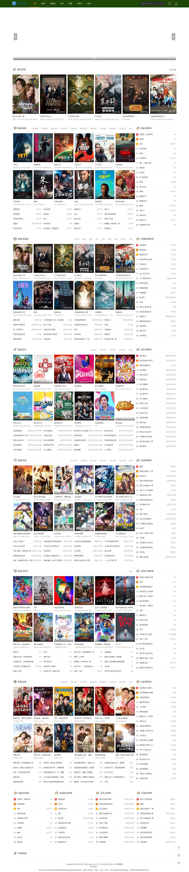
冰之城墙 (16, 497)
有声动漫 (112, 461)
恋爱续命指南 (27, 782)
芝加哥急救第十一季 (88, 339)
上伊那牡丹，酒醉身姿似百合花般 (66, 497)
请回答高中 (58, 423)
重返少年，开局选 (156, 716)
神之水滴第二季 (18, 116)
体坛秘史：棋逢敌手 (58, 228)
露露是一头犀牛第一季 (88, 661)
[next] (173, 36)
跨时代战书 (156, 375)
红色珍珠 (58, 339)
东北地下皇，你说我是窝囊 (119, 767)
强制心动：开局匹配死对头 (119, 777)
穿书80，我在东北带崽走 (58, 763)
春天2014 (156, 187)
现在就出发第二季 (156, 441)
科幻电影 (64, 128)
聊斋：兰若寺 (88, 657)
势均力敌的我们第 (115, 804)
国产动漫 (73, 461)
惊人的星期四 (58, 440)
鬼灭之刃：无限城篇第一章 (88, 652)
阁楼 (156, 191)
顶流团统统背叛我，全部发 (88, 767)
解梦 (156, 206)
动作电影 (34, 128)
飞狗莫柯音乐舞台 (156, 547)
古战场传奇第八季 (81, 312)
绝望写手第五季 (27, 325)
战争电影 (93, 128)
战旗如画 (156, 245)
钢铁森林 (119, 312)
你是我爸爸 (74, 828)
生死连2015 (156, 269)
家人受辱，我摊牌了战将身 (88, 777)
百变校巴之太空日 (156, 543)
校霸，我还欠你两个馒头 (125, 755)
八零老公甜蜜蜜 (121, 718)
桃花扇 (156, 168)
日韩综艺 (112, 350)
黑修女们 (156, 196)
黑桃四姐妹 (156, 712)
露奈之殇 (27, 320)
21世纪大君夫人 (46, 116)
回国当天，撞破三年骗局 (88, 772)
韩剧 (109, 239)
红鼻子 (156, 528)
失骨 (88, 329)
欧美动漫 (103, 461)
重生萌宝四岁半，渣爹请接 (58, 767)
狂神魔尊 (156, 828)
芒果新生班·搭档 (156, 437)
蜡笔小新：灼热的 (156, 596)
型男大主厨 (156, 403)
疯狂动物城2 (38, 644)
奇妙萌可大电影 (58, 666)
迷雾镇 (88, 223)
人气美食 (119, 450)
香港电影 (112, 128)
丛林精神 (119, 652)
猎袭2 (156, 139)
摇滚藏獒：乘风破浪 (102, 644)
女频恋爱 (64, 682)
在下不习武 (119, 772)
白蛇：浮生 (88, 671)
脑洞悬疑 (93, 682)
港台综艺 (103, 350)
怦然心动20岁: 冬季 (27, 440)
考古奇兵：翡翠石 (156, 606)
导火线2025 (27, 228)
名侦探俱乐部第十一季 (88, 440)
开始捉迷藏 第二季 (27, 435)
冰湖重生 (98, 312)
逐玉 (74, 813)
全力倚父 (156, 735)
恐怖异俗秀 (33, 813)
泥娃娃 (58, 214)
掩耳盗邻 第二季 (119, 339)
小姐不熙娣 (27, 450)
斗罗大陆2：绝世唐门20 (27, 551)
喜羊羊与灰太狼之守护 (119, 671)
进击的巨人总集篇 (156, 591)
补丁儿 (118, 644)
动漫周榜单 (146, 460)
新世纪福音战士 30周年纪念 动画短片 (130, 607)
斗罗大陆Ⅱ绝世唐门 (119, 541)
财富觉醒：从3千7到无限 (58, 560)
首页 (35, 3)
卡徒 (156, 509)
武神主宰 (156, 476)
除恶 (156, 182)
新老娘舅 (37, 386)
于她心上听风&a (156, 773)
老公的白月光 (156, 759)
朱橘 (35, 201)
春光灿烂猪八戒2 (156, 259)
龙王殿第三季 (156, 504)
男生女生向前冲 (19, 386)
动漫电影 (122, 128)
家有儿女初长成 (156, 307)
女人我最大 (58, 450)
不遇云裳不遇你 (58, 329)
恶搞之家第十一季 (156, 471)
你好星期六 (88, 435)
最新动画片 (23, 571)
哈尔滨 (156, 172)
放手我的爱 (156, 764)
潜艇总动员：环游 (156, 658)
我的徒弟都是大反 (156, 813)
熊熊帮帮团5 (88, 556)
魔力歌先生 (119, 431)
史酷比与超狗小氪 (156, 577)
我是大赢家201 (156, 365)
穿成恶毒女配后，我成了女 (88, 763)
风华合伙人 (17, 423)
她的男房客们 (156, 702)
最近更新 (21, 69)
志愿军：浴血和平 (156, 134)
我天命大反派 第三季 (88, 560)
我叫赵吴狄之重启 (58, 334)
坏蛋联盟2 (33, 804)
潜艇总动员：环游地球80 (27, 657)
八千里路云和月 (73, 116)
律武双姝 (57, 755)
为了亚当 (98, 165)
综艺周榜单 (146, 349)
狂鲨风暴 (119, 165)
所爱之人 (119, 320)
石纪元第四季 (39, 534)
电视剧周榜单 (147, 239)
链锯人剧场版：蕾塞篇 (119, 657)
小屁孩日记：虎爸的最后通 (27, 661)
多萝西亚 (27, 209)
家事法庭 (156, 250)
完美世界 (58, 551)
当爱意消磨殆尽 (156, 726)
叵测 (119, 325)
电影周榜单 (146, 128)
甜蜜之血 (57, 312)
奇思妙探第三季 (19, 312)
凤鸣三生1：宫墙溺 (102, 718)
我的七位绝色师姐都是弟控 (58, 782)
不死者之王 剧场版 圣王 (27, 666)
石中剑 (156, 649)
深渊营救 (37, 165)
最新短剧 (22, 682)
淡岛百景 (57, 534)
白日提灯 (98, 116)
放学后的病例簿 (156, 837)
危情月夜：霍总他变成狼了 (85, 718)
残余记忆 (156, 215)
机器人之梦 (27, 671)
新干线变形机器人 (156, 644)
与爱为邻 (16, 755)
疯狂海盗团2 (79, 644)
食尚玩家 (119, 423)
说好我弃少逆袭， (156, 688)
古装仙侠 (112, 682)
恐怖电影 (73, 128)
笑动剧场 (78, 386)
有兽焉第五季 (119, 556)
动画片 (79, 3)
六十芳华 (156, 707)
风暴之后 (156, 721)
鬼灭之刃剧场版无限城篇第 (119, 661)
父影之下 (78, 165)
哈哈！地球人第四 (156, 533)
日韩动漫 (83, 461)
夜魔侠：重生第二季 (119, 223)
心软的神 (88, 334)
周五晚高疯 (27, 445)
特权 (35, 312)
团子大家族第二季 (156, 485)
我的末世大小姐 (156, 495)
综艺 (62, 3)
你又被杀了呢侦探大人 (58, 556)
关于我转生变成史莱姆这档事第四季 (108, 497)
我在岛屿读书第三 (156, 360)
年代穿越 (83, 682)
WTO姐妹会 (58, 431)
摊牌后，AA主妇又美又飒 (88, 782)
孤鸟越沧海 (156, 754)
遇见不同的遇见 (119, 214)
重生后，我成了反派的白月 (27, 767)
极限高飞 (156, 615)
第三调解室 (99, 386)
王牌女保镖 (58, 201)
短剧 (89, 3)
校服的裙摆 (156, 288)
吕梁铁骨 (33, 823)
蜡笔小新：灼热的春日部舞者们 (25, 644)
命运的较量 (156, 769)
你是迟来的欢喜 (27, 334)
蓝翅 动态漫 (156, 557)
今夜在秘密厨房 (88, 320)
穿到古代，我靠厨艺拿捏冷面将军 (46, 755)
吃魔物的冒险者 (101, 534)
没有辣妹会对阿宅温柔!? (58, 541)
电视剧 (52, 3)
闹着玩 (88, 445)
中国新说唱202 (156, 427)
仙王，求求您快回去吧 (27, 772)
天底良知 (156, 264)
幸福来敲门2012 (60, 386)
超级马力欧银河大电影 (21, 607)
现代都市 (103, 682)
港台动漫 (93, 461)
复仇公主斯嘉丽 (101, 607)
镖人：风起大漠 (156, 163)
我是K (27, 223)
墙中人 (119, 209)
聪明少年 (156, 331)
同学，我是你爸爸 (61, 718)
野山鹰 (156, 297)
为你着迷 (156, 335)
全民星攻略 (27, 431)
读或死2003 (156, 823)
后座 (156, 153)
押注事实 (78, 423)
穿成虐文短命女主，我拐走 (119, 763)
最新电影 (22, 128)
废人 (58, 219)
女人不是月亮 (156, 274)
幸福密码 (156, 326)
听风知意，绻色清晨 (41, 718)
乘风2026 (156, 379)
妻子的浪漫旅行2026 (119, 435)
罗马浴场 (156, 149)
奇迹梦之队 (79, 607)
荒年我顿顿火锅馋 (156, 692)
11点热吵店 (119, 445)
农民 (156, 610)
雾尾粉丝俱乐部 (27, 556)
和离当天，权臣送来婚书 (22, 718)
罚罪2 (74, 804)
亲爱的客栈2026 (119, 440)
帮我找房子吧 (58, 445)
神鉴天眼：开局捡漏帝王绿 (27, 763)
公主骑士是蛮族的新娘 (88, 541)
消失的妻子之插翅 (156, 740)
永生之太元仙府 (27, 546)
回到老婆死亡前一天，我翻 (58, 772)
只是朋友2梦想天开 (157, 116)
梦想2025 (156, 201)
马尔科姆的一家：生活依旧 (58, 320)
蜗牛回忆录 (58, 661)
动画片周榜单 (147, 571)
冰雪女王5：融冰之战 (58, 671)
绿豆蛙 (156, 552)
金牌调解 (88, 450)
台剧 (90, 239)
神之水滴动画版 (39, 497)
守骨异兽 (16, 201)
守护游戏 (58, 223)
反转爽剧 (73, 682)
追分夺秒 (58, 209)
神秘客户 (88, 209)
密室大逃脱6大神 (115, 813)
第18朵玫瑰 (120, 201)
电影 (43, 3)
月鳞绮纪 (119, 329)
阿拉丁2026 (119, 219)
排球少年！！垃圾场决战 (88, 666)
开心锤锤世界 (121, 534)
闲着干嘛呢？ (115, 837)
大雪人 (15, 165)
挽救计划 (57, 165)
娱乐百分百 (38, 423)
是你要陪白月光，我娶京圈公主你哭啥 (89, 755)
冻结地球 (78, 497)
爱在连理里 (27, 339)
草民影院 (119, 864)
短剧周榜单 (146, 682)
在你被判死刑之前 (88, 325)
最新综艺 (22, 349)
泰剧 (103, 239)
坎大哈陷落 (156, 177)
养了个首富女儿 (156, 750)
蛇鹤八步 (156, 220)
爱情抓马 (119, 228)
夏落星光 (27, 777)
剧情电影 (83, 128)
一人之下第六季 (119, 560)
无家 (119, 782)
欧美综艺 (122, 350)
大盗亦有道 (156, 778)
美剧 (116, 239)
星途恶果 (98, 201)
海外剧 (123, 239)
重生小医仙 (156, 514)
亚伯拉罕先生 (27, 219)
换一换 (172, 70)
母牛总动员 (156, 620)
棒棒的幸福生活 (156, 321)
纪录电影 (103, 128)
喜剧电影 (44, 128)
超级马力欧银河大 (156, 667)
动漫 (70, 3)
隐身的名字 (156, 254)
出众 (88, 214)
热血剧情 (122, 682)
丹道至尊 (88, 546)
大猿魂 (156, 538)
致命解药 (27, 214)
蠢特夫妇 (58, 657)
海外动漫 (122, 461)
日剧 (97, 239)
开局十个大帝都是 (156, 490)
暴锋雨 (119, 334)
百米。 (58, 652)
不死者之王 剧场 (156, 634)
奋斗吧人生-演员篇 (88, 431)
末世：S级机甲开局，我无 (27, 560)
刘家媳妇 (156, 293)
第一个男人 (58, 325)
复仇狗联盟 (156, 625)
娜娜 (156, 466)
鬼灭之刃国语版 (156, 799)
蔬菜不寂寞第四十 (156, 500)
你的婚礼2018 (156, 225)
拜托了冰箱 (115, 823)
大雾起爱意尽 (156, 697)
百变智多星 (99, 423)
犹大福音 (88, 219)
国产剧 (77, 239)
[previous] (15, 36)
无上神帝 (88, 551)
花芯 (156, 144)
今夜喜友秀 (58, 435)
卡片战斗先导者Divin (58, 546)
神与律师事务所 (128, 116)
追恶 (76, 201)
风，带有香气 (27, 329)
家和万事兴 (156, 283)
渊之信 (27, 652)
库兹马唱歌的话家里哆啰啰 (23, 534)
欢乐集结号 (120, 386)
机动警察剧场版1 (156, 587)
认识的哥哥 (156, 394)
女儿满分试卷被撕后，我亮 (58, 777)
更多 (131, 128)
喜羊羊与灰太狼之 (156, 653)
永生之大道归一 (27, 541)
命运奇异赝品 (59, 607)
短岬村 (33, 828)
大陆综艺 (93, 350)
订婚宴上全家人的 (156, 731)
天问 (35, 607)
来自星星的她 (100, 755)
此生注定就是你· (156, 519)
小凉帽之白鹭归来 (156, 524)
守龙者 (119, 666)
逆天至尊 (119, 551)
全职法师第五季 (156, 832)
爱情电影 (54, 128)
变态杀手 (88, 228)
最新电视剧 (23, 239)
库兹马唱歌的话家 (156, 481)
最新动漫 (22, 460)
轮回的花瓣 (79, 534)
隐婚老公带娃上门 (156, 745)
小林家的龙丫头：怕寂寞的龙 (65, 644)
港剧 (84, 239)
